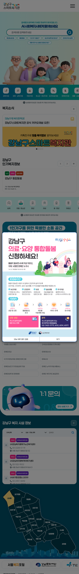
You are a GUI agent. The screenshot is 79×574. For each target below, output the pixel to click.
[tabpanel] (39, 284)
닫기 (58, 339)
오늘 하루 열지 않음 (21, 339)
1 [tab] (39, 333)
